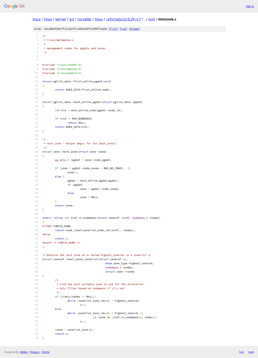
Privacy (34, 352)
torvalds (84, 19)
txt (241, 352)
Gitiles (24, 352)
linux (36, 19)
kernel (60, 19)
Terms (45, 352)
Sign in (250, 6)
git (71, 19)
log (123, 29)
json (251, 352)
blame (134, 29)
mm (151, 19)
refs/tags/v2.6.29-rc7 (123, 19)
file (113, 29)
